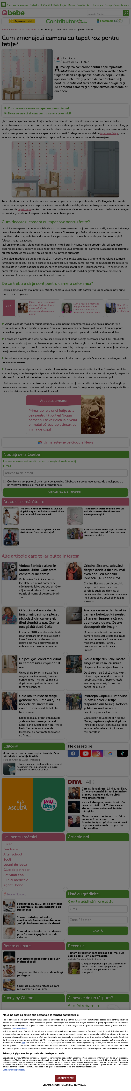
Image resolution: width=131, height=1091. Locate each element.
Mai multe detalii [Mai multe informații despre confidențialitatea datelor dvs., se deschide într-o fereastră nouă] (19, 1028)
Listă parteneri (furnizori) (14, 1070)
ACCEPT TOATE (65, 1078)
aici (23, 1042)
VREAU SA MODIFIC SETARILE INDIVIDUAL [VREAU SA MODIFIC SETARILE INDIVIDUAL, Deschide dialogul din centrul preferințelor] (64, 1085)
